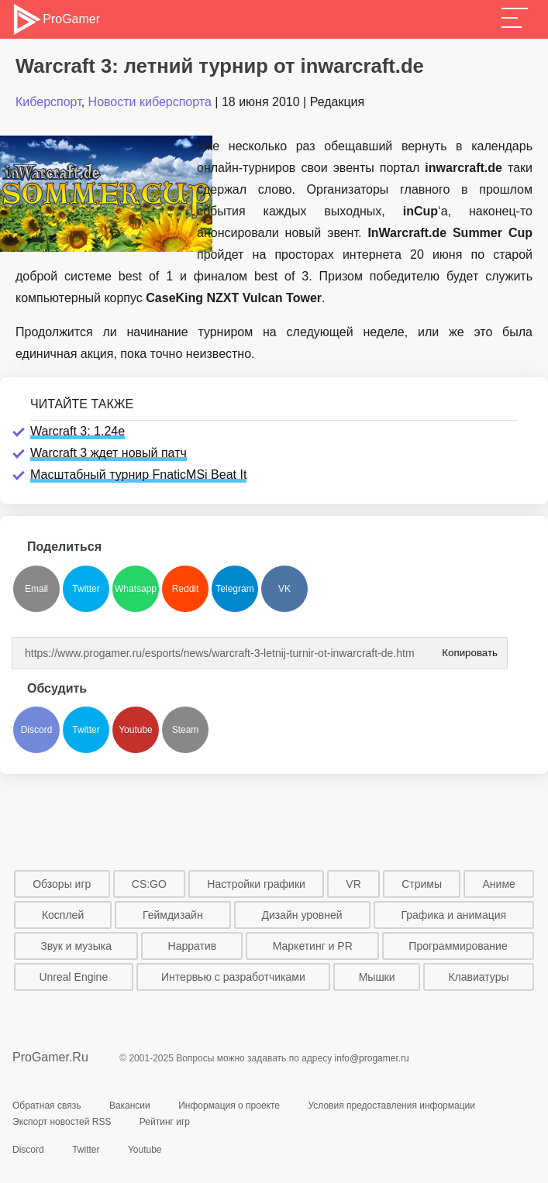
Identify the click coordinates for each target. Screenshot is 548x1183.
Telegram (234, 588)
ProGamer (55, 19)
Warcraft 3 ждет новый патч (108, 452)
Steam (185, 729)
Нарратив (192, 946)
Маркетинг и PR (313, 946)
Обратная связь (46, 1105)
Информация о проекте (229, 1105)
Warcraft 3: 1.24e (77, 431)
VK (284, 588)
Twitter (85, 588)
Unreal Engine (73, 977)
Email (36, 588)
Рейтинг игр (165, 1121)
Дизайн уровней (301, 915)
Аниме (499, 884)
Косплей (63, 915)
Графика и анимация (453, 915)
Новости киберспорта (150, 101)
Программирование (457, 946)
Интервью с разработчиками (233, 977)
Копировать (467, 648)
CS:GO (149, 884)
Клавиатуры (478, 977)
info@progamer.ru (372, 1058)
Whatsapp (136, 588)
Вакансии (129, 1105)
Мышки (377, 977)
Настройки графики (256, 884)
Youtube (136, 729)
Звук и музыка (76, 946)
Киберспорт (48, 101)
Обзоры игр (62, 884)
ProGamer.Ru (50, 1057)
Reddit (185, 588)
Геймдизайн (173, 915)
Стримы (422, 884)
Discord (37, 729)
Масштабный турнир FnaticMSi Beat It (138, 474)
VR (353, 884)
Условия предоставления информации (391, 1105)
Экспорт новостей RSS (61, 1121)
